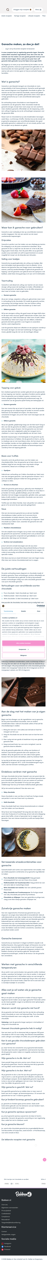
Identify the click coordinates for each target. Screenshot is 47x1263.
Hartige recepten (20, 16)
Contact (4, 1231)
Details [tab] (23, 611)
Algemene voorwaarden (10, 1207)
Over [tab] (38, 611)
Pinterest (7, 1249)
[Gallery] (24, 1164)
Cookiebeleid (6, 1213)
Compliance (6, 1216)
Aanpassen (23, 649)
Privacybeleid (6, 1210)
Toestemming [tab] (8, 611)
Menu (38, 9)
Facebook (7, 1246)
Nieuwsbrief (6, 1219)
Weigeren (23, 655)
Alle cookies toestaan (23, 643)
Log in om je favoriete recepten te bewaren (20, 49)
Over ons (5, 1205)
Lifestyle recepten (34, 16)
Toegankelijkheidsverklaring (11, 1222)
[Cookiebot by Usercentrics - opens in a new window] (36, 606)
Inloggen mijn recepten (22, 9)
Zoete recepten (7, 16)
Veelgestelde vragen (8, 1234)
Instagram (7, 1243)
